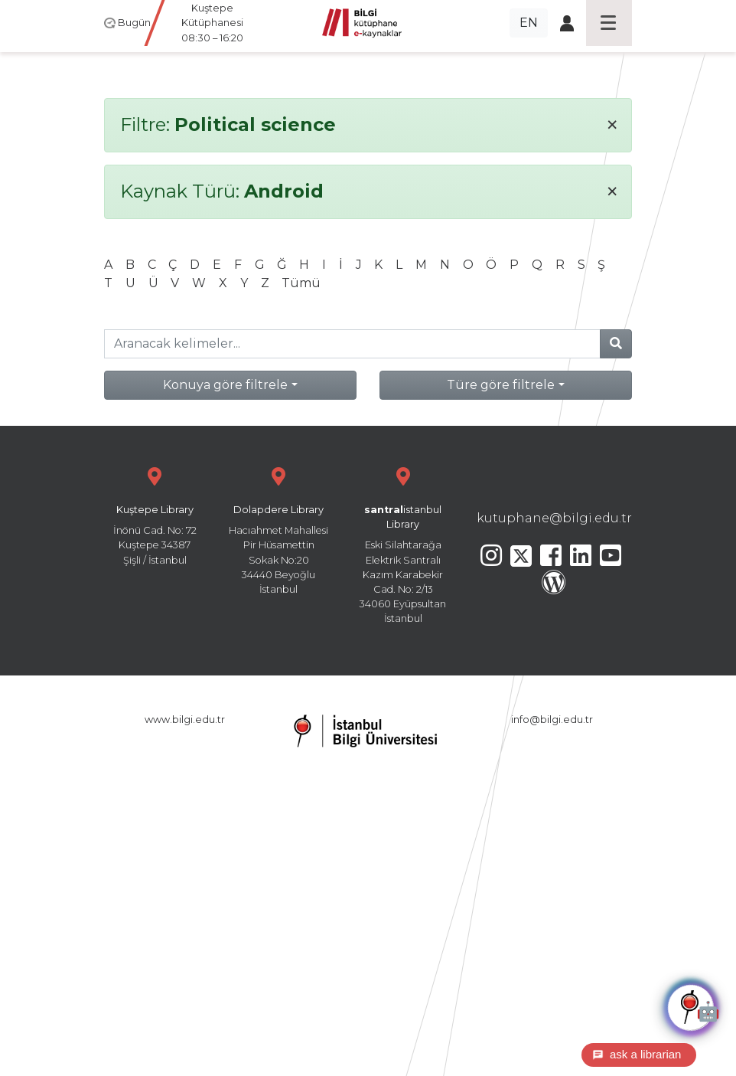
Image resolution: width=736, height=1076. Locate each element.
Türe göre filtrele (501, 385)
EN (528, 22)
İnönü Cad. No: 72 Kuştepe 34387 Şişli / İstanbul (154, 514)
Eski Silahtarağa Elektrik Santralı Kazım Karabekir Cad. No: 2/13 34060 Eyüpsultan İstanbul (403, 543)
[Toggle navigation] (609, 23)
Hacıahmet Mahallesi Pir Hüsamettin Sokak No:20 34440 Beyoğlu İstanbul (278, 529)
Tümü (301, 283)
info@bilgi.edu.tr (552, 719)
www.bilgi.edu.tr (185, 719)
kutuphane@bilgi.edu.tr (554, 518)
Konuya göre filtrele (225, 385)
